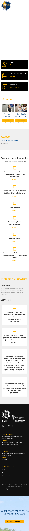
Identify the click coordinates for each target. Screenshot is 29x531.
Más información (15, 87)
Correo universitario (7, 476)
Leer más (13, 76)
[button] (5, 122)
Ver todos (13, 65)
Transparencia (16, 489)
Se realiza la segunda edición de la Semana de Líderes (21, 115)
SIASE (3, 469)
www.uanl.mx (24, 489)
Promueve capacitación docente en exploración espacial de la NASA (8, 115)
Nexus (3, 472)
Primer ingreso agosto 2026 (9, 140)
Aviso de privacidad (7, 489)
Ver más (14, 179)
